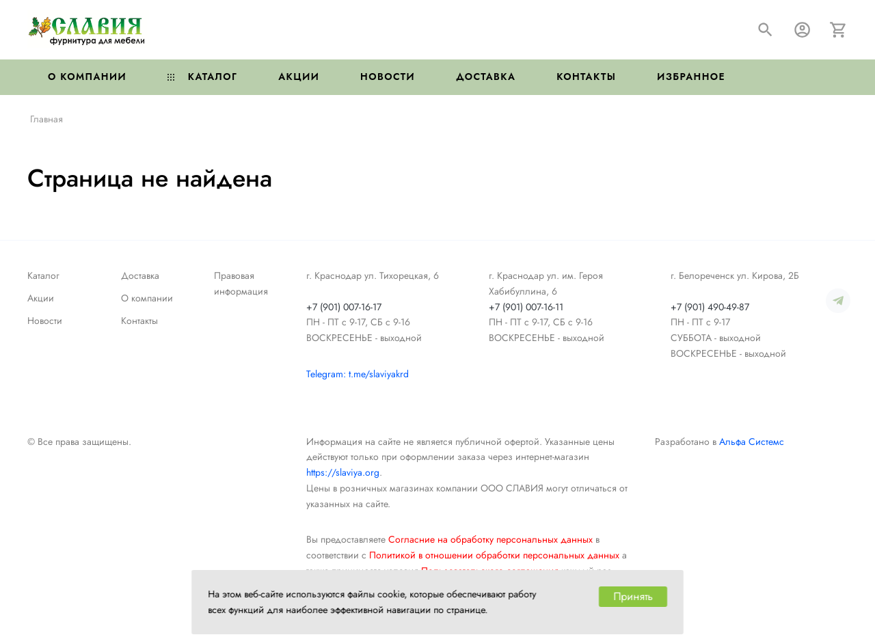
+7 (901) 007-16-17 (343, 307)
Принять (633, 596)
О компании (87, 76)
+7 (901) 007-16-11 (526, 307)
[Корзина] (838, 30)
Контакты (586, 76)
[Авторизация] (802, 30)
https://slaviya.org (342, 472)
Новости (387, 76)
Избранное (691, 76)
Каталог (202, 76)
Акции (298, 76)
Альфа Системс (751, 441)
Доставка (485, 76)
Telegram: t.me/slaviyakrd (357, 374)
